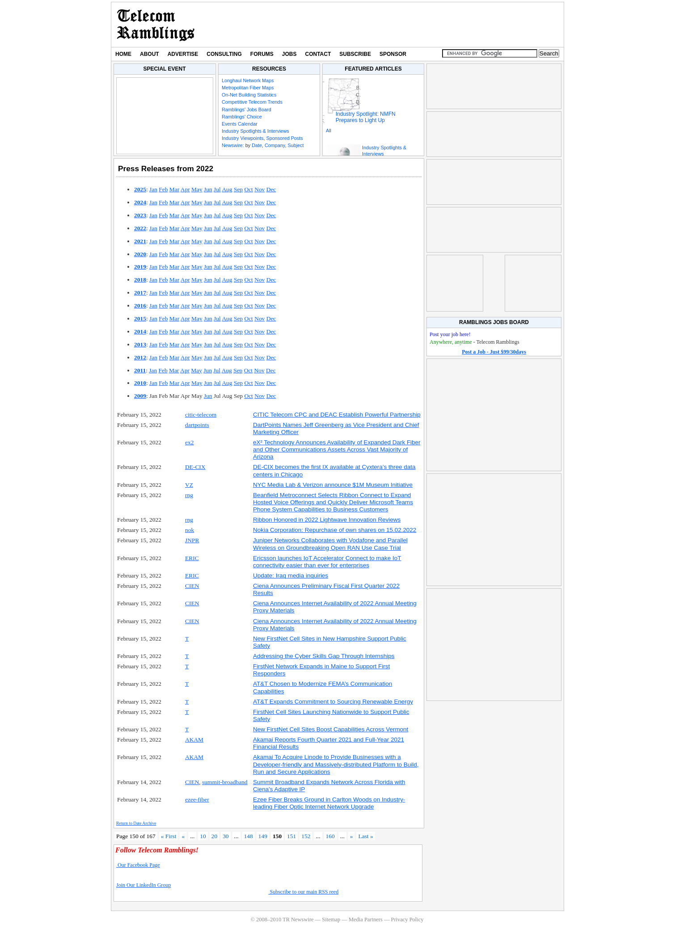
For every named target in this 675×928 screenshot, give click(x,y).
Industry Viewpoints (242, 138)
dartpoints (197, 425)
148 (248, 836)
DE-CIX (195, 467)
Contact (318, 54)
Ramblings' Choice (242, 116)
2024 (140, 202)
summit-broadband (225, 782)
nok (189, 530)
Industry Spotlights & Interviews (255, 131)
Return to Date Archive (136, 823)
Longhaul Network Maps (248, 80)
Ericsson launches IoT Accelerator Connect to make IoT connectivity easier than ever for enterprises (327, 562)
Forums (262, 54)
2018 (140, 279)
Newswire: (233, 145)
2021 (140, 241)
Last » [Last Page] (365, 836)
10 (203, 836)
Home (123, 54)
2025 (140, 189)
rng (189, 495)
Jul (217, 189)
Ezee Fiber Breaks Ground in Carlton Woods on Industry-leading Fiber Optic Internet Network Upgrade (329, 803)
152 (305, 836)
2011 (140, 370)
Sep (238, 189)
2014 (140, 331)
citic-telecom (200, 414)
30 (225, 836)
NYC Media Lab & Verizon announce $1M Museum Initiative (333, 484)
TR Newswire (156, 24)
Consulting (224, 54)
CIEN (192, 585)
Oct (248, 189)
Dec (271, 189)
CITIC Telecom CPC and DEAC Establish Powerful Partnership (337, 414)
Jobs (289, 54)
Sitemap (331, 919)
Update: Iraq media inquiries (290, 575)
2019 (140, 266)
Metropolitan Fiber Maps (248, 87)
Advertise (183, 54)
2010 (140, 383)
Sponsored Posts (284, 138)
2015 (140, 318)
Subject (295, 145)
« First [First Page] (169, 836)
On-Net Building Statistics (249, 94)
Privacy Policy (407, 919)
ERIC (192, 558)
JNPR (192, 540)
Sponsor (393, 54)
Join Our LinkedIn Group (143, 885)
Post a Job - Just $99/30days (494, 352)
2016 (140, 305)
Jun (208, 189)
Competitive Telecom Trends (252, 102)
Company (275, 145)
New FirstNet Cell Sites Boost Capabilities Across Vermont (330, 729)
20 (214, 836)
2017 (140, 292)
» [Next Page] (351, 836)
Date (257, 145)
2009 (140, 395)
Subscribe (355, 54)
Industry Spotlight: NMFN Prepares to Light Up (366, 117)
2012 (140, 357)
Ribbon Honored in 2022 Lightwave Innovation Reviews (327, 519)
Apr (185, 189)
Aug (227, 189)
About (149, 54)
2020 (140, 254)
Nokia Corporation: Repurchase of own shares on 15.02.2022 (334, 530)
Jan (153, 189)
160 (330, 836)
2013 (140, 344)
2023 (140, 215)
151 (291, 836)
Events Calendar (239, 124)
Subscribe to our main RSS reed (304, 892)
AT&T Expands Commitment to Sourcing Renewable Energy (333, 701)
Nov (259, 189)
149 (262, 836)
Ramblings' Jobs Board (246, 109)
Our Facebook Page (138, 865)
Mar (174, 189)
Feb (163, 189)
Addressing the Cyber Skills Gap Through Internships (323, 656)
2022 (140, 228)
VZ (189, 484)
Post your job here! (450, 334)
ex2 (189, 442)
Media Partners (366, 919)
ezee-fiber (197, 799)
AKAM (194, 739)
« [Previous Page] (183, 836)
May (196, 189)
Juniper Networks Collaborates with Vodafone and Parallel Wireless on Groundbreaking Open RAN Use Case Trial (330, 544)
